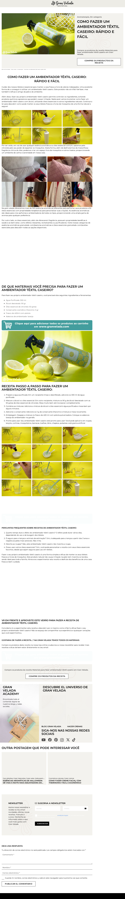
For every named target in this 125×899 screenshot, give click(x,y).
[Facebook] (50, 694)
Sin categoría (96, 17)
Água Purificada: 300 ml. (16, 300)
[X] (68, 694)
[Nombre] (47, 822)
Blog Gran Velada (51, 681)
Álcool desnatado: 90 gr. (16, 303)
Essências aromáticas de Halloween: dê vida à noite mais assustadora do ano (23, 737)
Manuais (58, 893)
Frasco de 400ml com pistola (18, 313)
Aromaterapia (83, 17)
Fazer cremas (69, 733)
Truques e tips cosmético (61, 885)
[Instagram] (62, 694)
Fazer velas (59, 871)
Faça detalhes (60, 874)
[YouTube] (44, 694)
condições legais (62, 770)
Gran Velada (60, 897)
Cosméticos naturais (56, 733)
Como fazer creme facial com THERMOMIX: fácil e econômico (65, 736)
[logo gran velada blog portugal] (62, 3)
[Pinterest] (56, 694)
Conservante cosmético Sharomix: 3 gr (22, 310)
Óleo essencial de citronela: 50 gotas (21, 307)
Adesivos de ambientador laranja (19, 316)
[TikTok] (73, 694)
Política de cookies (79, 873)
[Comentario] (47, 812)
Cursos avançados (62, 890)
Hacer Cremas (74, 681)
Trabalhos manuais (59, 879)
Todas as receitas (62, 860)
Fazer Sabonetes (62, 867)
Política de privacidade (80, 867)
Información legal (82, 863)
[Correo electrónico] (47, 827)
